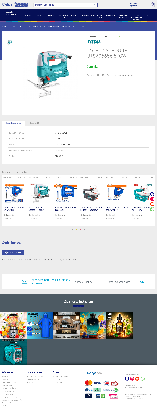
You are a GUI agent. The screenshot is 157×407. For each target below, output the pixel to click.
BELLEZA (5, 349)
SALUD (4, 379)
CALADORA (81, 26)
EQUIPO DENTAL (8, 364)
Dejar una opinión (12, 252)
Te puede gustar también (123, 75)
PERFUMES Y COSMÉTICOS (12, 370)
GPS (3, 385)
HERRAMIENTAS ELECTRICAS (59, 26)
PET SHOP (6, 388)
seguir (78, 306)
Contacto (56, 352)
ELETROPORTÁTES (9, 361)
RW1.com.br (86, 404)
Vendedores (57, 355)
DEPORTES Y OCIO (9, 355)
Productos (17, 26)
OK (141, 282)
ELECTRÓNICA (7, 358)
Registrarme (133, 6)
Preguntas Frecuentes (61, 349)
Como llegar (32, 355)
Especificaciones (13, 123)
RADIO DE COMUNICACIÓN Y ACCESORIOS (13, 375)
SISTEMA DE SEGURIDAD (11, 382)
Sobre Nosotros (33, 352)
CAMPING (5, 352)
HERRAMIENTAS (35, 26)
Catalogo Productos (35, 349)
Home (4, 26)
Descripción (35, 123)
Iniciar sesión (133, 4)
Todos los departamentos (12, 13)
